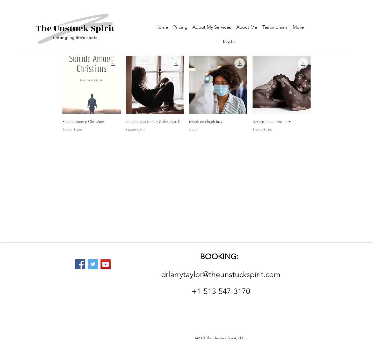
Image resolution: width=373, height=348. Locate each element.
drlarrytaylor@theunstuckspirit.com (221, 274)
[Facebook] (80, 264)
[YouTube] (106, 264)
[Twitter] (93, 264)
